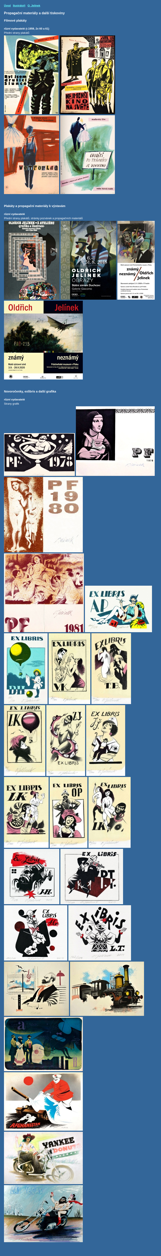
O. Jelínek (33, 5)
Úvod (7, 5)
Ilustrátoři (19, 5)
